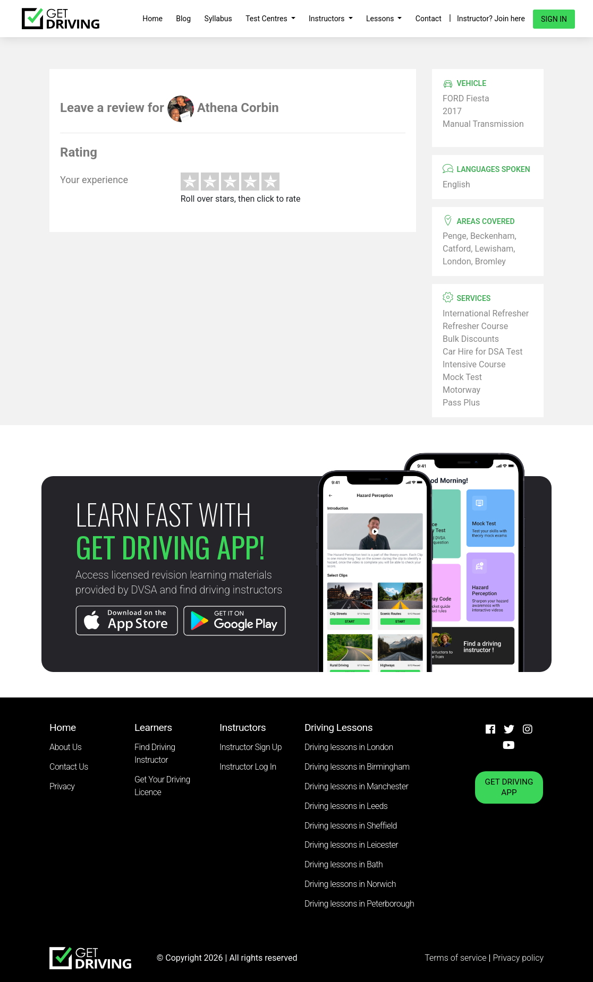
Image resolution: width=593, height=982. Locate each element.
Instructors (327, 18)
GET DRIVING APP (509, 787)
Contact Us (68, 767)
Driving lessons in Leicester (351, 845)
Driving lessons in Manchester (356, 786)
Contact (429, 18)
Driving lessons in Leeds (345, 806)
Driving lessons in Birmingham (357, 767)
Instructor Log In (247, 767)
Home (152, 18)
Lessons (381, 18)
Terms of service (456, 958)
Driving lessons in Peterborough (359, 904)
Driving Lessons (338, 727)
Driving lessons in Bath (343, 864)
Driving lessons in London (348, 747)
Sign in (554, 19)
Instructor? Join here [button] (491, 18)
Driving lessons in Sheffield (350, 826)
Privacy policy (518, 958)
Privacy (61, 786)
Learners (153, 727)
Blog (183, 18)
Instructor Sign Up (250, 747)
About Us (65, 747)
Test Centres (267, 18)
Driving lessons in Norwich (350, 884)
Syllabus (218, 18)
